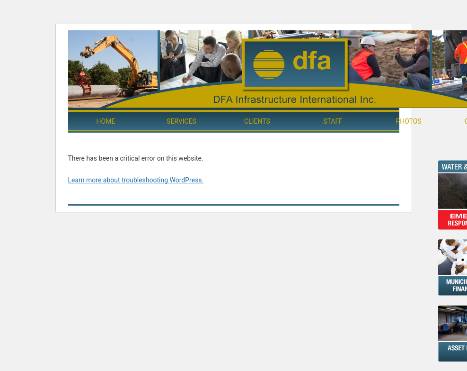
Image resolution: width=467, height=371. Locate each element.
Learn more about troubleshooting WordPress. (136, 180)
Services (181, 121)
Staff (333, 121)
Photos (408, 121)
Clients (257, 121)
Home (106, 121)
